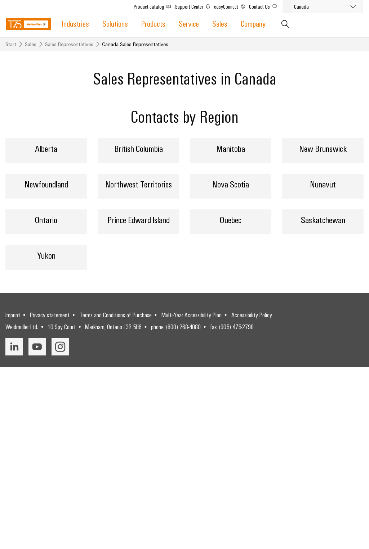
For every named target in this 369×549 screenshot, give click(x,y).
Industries (75, 23)
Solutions (115, 23)
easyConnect (230, 6)
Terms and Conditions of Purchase (116, 497)
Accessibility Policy (251, 497)
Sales (219, 23)
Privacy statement (50, 497)
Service (189, 23)
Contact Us (264, 6)
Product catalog (153, 6)
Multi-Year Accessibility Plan (191, 497)
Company (253, 23)
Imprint (12, 497)
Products (153, 23)
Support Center (194, 6)
